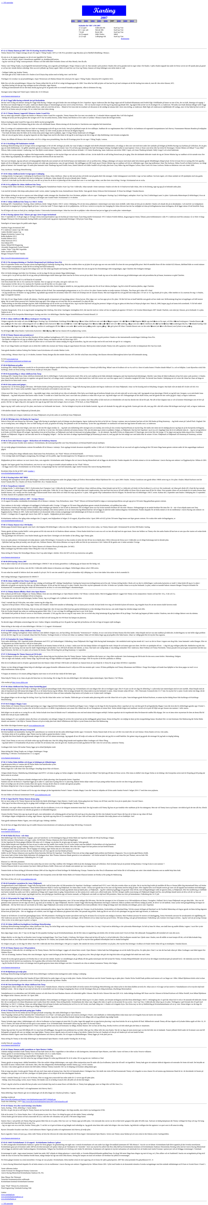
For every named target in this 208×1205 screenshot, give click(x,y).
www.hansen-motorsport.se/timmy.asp (17, 361)
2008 (119, 21)
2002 (79, 21)
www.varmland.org (7, 1195)
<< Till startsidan (7, 1204)
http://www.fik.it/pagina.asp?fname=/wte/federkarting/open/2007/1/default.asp (28, 1099)
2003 (86, 21)
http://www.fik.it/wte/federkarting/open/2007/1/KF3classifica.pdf (45, 1102)
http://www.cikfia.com (20, 682)
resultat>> (31, 471)
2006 (106, 21)
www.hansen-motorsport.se (10, 96)
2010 (132, 21)
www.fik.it (11, 829)
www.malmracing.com (36, 726)
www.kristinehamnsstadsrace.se (12, 473)
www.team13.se (12, 359)
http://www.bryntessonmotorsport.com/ (14, 258)
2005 (99, 21)
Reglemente (125, 39)
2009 (125, 21)
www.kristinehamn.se (8, 1199)
